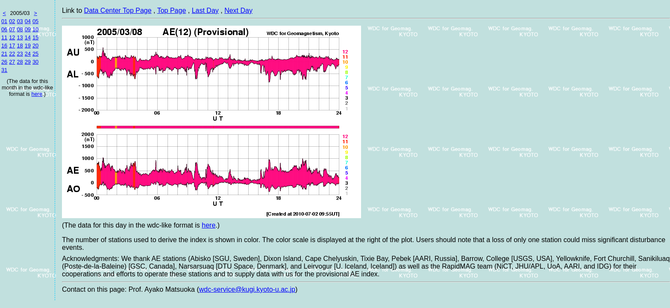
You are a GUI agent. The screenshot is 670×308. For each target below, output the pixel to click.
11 (4, 37)
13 (20, 37)
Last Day (205, 10)
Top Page (171, 10)
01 (4, 21)
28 (20, 62)
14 (28, 37)
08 (20, 29)
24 (28, 53)
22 (12, 53)
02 (12, 21)
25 (35, 53)
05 (35, 21)
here (37, 94)
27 (12, 62)
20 (35, 45)
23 (20, 53)
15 (35, 37)
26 (4, 62)
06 (4, 29)
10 (35, 29)
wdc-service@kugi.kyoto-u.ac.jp (247, 289)
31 (4, 70)
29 (28, 62)
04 (28, 21)
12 (12, 37)
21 (4, 53)
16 (4, 45)
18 (20, 45)
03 (20, 21)
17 (12, 45)
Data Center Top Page (118, 10)
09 (28, 29)
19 (28, 45)
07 (12, 29)
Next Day (238, 10)
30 (35, 62)
